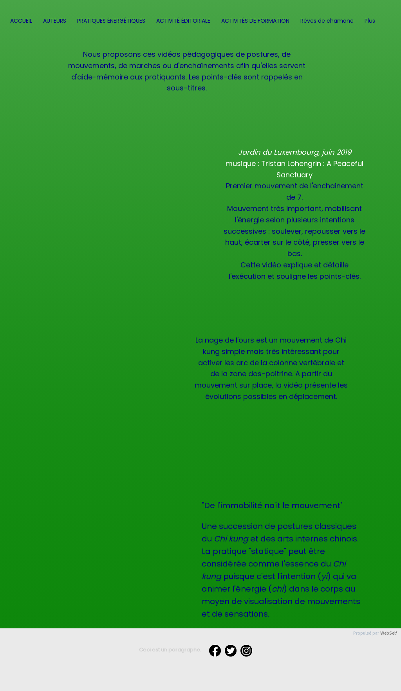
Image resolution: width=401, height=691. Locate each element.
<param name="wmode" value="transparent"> (104, 391)
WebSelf (388, 633)
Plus (370, 21)
